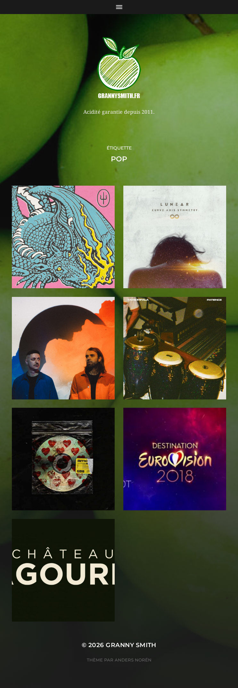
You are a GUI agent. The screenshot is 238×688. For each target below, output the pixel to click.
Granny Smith (131, 645)
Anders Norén (133, 659)
